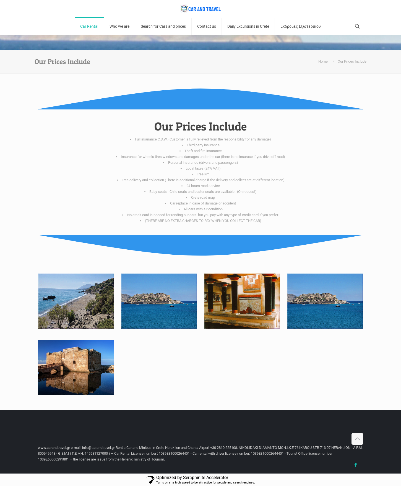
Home (323, 61)
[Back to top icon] (357, 439)
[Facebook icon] (355, 464)
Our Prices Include (352, 61)
